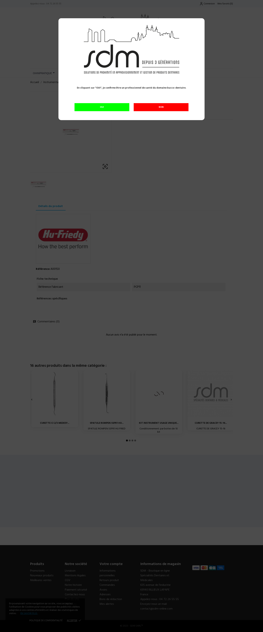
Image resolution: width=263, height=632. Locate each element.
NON (161, 107)
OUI (102, 107)
